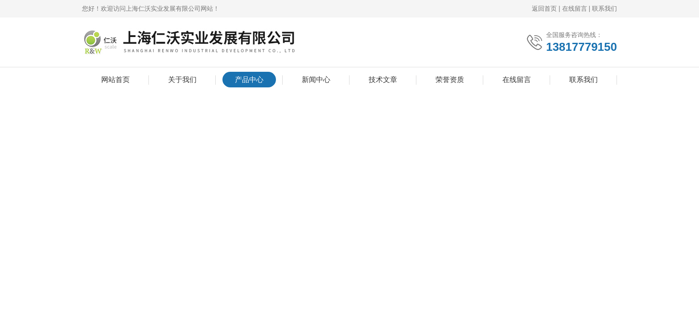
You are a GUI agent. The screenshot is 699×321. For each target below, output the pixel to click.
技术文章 (383, 79)
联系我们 (604, 8)
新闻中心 (316, 79)
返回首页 (544, 8)
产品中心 (249, 79)
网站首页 (115, 79)
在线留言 (574, 8)
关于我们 (182, 79)
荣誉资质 (450, 79)
